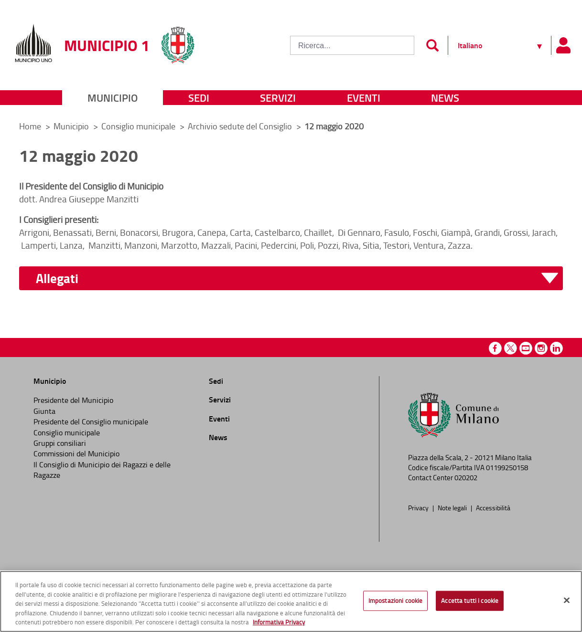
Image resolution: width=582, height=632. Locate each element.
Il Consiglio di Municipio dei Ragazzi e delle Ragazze (102, 469)
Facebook (495, 348)
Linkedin (556, 348)
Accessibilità (493, 507)
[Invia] (432, 45)
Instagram (541, 348)
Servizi (278, 97)
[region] (291, 601)
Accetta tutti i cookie (469, 600)
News (445, 97)
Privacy (419, 507)
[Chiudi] (566, 600)
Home (30, 126)
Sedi (198, 97)
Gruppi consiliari (59, 443)
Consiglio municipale (139, 126)
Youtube (525, 348)
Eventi (363, 97)
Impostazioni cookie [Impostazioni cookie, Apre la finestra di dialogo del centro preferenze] (395, 600)
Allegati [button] (57, 278)
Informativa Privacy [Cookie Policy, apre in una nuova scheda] (279, 622)
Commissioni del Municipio (76, 453)
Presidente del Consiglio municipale (90, 421)
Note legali (453, 507)
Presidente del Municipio (73, 400)
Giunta (44, 411)
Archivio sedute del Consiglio (241, 126)
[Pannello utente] (563, 45)
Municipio (112, 97)
